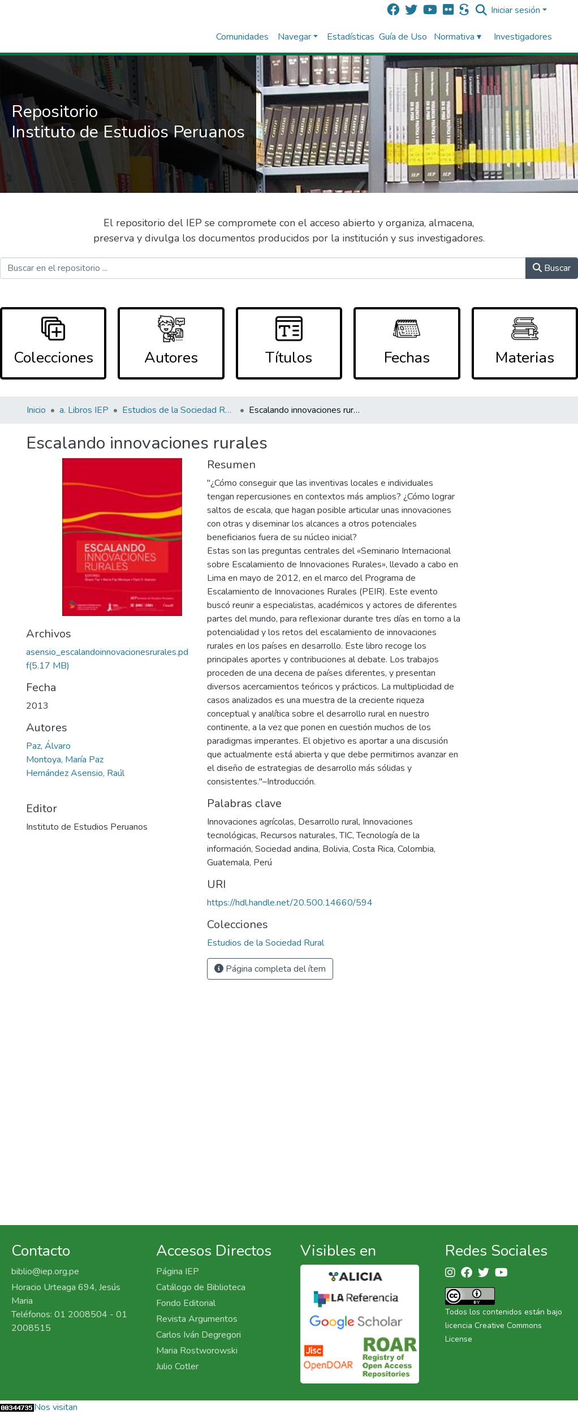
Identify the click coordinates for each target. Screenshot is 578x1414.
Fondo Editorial (185, 1303)
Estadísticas (350, 37)
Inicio (36, 410)
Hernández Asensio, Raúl (75, 773)
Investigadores (523, 37)
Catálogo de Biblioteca (200, 1287)
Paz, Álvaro (48, 746)
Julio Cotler (177, 1366)
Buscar (552, 268)
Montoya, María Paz (64, 759)
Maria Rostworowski (197, 1350)
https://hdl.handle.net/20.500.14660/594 (290, 902)
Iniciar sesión (515, 10)
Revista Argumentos (197, 1319)
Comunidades (242, 37)
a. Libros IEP (84, 410)
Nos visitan (55, 1407)
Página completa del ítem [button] (270, 969)
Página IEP (177, 1271)
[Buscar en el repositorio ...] (263, 268)
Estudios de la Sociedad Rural (178, 410)
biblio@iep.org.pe (45, 1271)
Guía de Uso (403, 37)
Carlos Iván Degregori (198, 1335)
